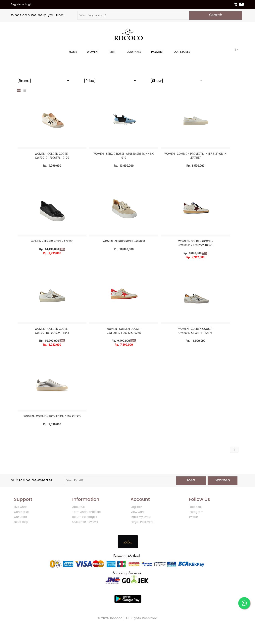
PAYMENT (157, 52)
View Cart (137, 512)
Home (73, 52)
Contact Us (21, 512)
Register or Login (21, 4)
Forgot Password (142, 522)
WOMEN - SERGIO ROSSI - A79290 (52, 241)
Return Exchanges (84, 517)
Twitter (193, 517)
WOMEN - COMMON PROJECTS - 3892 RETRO (52, 416)
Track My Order (140, 517)
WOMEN (92, 52)
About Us (78, 507)
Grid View (19, 90)
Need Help (21, 522)
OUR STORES (182, 52)
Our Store (20, 517)
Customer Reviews (85, 522)
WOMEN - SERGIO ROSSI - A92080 (124, 241)
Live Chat (20, 507)
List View (24, 90)
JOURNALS (134, 52)
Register (136, 507)
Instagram (196, 512)
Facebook (195, 507)
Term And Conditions (87, 512)
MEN (112, 52)
